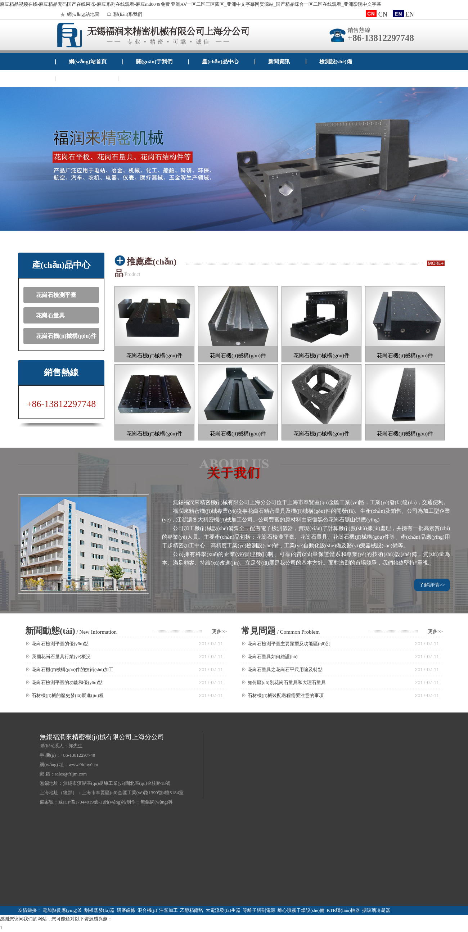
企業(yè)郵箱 (147, 78)
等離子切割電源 (259, 910)
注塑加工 (168, 910)
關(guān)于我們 (154, 61)
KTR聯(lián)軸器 (343, 910)
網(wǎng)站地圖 (78, 14)
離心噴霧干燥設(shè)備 (301, 910)
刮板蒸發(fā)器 (99, 910)
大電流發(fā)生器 (223, 910)
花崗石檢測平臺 (56, 295)
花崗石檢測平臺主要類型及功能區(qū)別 (289, 643)
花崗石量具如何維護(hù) (273, 656)
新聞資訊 (279, 61)
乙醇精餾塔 (191, 910)
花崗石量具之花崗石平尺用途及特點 (285, 669)
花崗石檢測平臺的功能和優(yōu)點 (67, 682)
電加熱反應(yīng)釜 (62, 910)
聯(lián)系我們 (123, 14)
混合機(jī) (147, 910)
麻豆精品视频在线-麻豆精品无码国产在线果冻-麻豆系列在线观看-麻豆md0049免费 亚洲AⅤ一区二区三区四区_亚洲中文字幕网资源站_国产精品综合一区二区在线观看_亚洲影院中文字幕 (190, 4)
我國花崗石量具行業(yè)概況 (61, 656)
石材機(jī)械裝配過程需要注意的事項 (286, 695)
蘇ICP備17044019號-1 (80, 802)
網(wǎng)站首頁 (88, 61)
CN (376, 14)
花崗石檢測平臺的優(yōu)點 (60, 643)
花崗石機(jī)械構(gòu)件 (66, 336)
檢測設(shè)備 (335, 61)
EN (403, 14)
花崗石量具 (50, 315)
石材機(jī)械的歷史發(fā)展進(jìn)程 (68, 695)
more (436, 263)
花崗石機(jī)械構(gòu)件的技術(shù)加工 (72, 669)
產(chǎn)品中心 (220, 61)
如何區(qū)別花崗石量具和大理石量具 (287, 682)
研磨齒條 (126, 910)
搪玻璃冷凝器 (376, 910)
